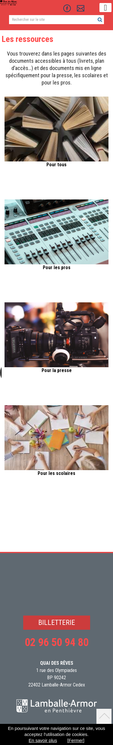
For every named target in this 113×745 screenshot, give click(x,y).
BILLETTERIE (56, 622)
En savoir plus (43, 740)
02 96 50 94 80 (57, 642)
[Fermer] (75, 740)
